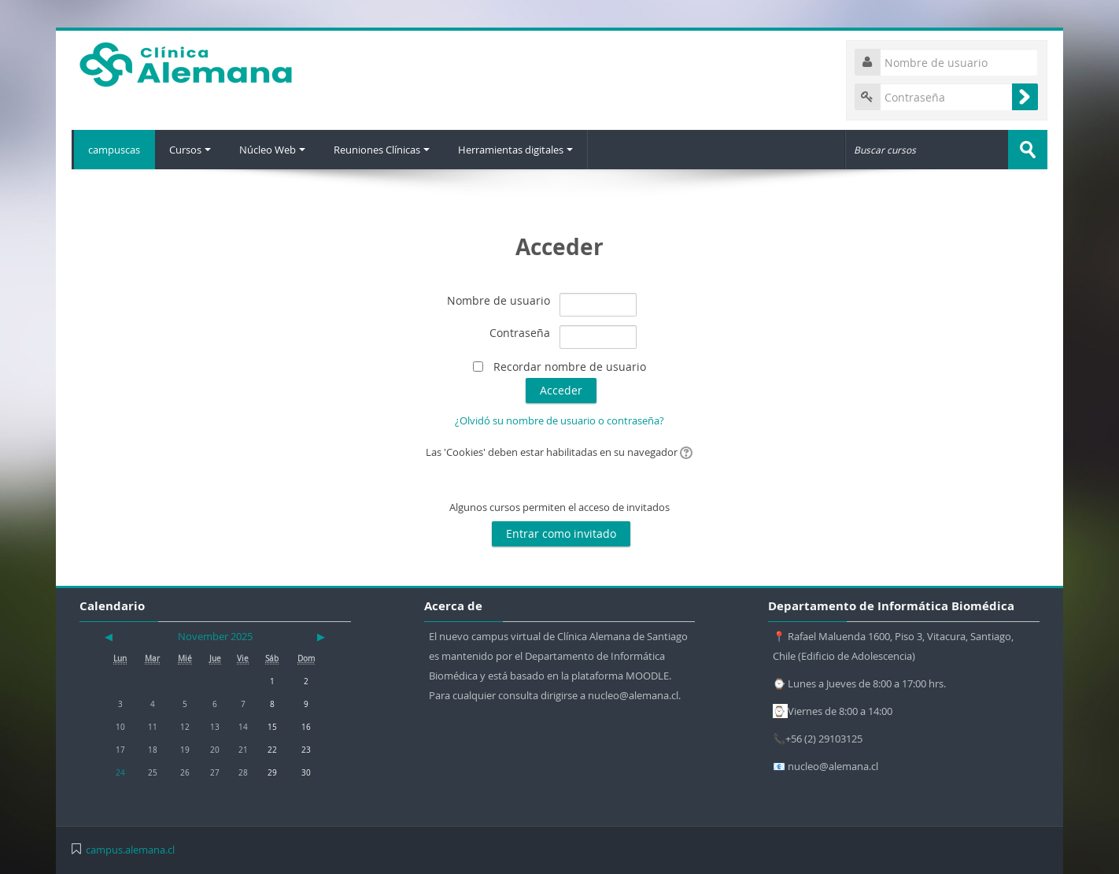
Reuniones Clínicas (386, 150)
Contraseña (519, 332)
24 (120, 772)
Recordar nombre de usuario (569, 366)
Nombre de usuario (498, 300)
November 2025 (215, 636)
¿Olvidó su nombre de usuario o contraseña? (559, 420)
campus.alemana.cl (130, 850)
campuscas (113, 150)
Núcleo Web (275, 150)
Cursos (191, 150)
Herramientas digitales (520, 150)
